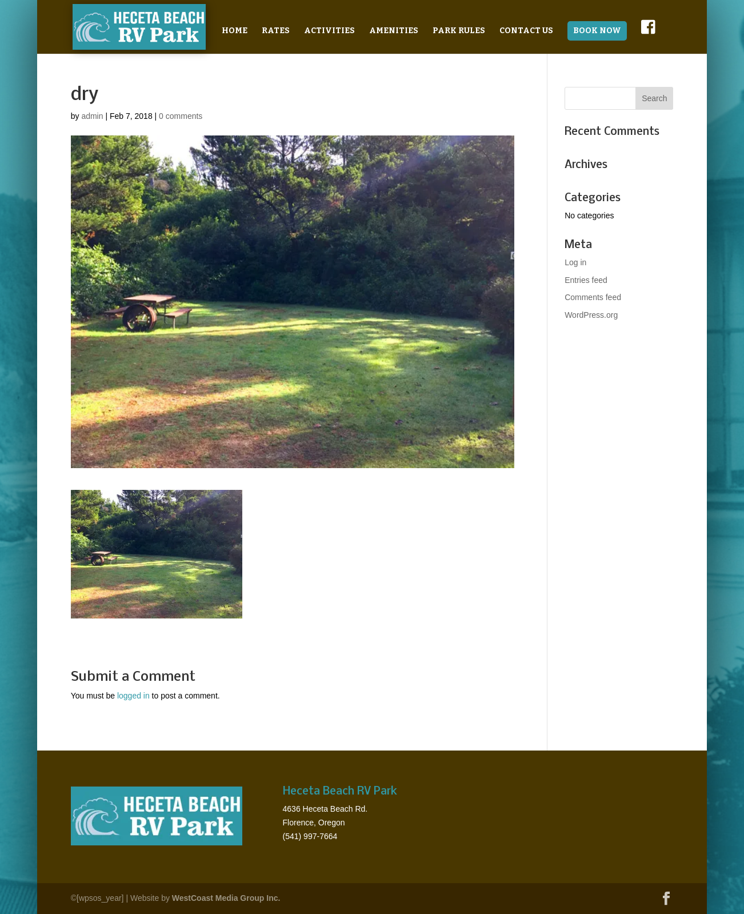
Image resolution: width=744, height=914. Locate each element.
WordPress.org (591, 315)
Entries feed (586, 280)
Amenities (393, 31)
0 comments (180, 116)
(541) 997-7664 (310, 836)
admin (92, 116)
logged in (133, 695)
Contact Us (526, 31)
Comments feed (593, 297)
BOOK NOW (597, 30)
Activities (329, 31)
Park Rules (459, 31)
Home (234, 31)
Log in (575, 262)
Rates (276, 31)
